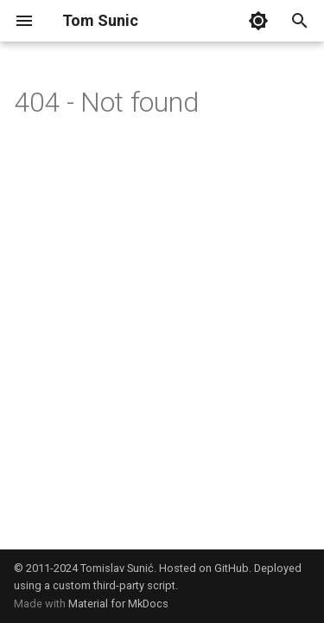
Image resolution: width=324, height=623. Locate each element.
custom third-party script (114, 585)
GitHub (231, 568)
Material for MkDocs (118, 603)
